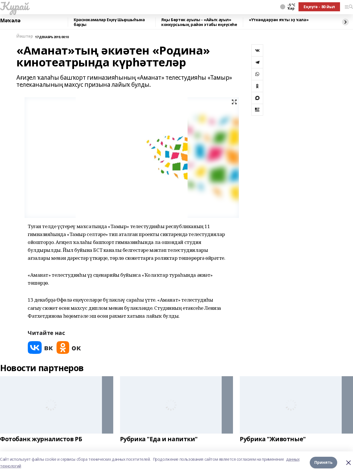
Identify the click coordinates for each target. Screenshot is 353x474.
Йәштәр (24, 36)
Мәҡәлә (10, 21)
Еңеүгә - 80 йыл (319, 6)
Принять (323, 462)
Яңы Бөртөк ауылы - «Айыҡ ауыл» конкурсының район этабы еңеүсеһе (199, 22)
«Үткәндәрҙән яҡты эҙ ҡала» (278, 20)
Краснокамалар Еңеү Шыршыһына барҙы (109, 22)
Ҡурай (14, 5)
